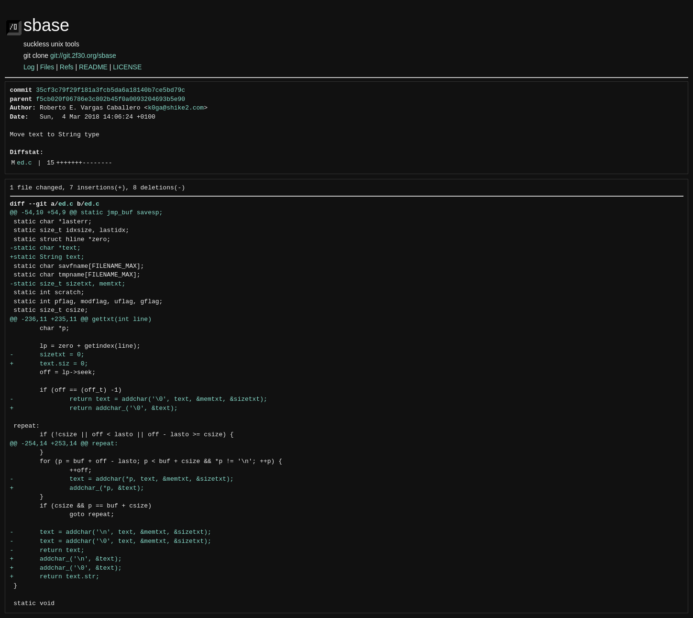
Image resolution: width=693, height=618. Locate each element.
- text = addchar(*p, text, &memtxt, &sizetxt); (122, 479)
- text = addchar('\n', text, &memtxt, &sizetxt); (110, 532)
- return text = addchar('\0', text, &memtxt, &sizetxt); (138, 399)
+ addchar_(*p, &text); (77, 488)
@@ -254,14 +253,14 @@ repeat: (64, 444)
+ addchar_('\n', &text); (66, 559)
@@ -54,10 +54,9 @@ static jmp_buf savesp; (86, 213)
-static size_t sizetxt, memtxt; (68, 284)
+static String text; (47, 257)
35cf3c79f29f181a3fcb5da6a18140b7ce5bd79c (110, 90)
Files (47, 67)
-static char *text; (45, 248)
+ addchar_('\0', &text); (66, 568)
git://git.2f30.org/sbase (83, 55)
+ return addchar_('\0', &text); (94, 408)
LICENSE (127, 67)
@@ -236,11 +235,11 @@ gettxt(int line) (81, 319)
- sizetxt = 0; (47, 355)
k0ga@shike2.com (176, 108)
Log (28, 67)
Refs (67, 67)
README (93, 67)
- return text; (47, 550)
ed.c (24, 163)
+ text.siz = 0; (49, 364)
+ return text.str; (54, 577)
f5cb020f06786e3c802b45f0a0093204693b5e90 (110, 99)
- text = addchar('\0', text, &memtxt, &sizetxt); (110, 541)
